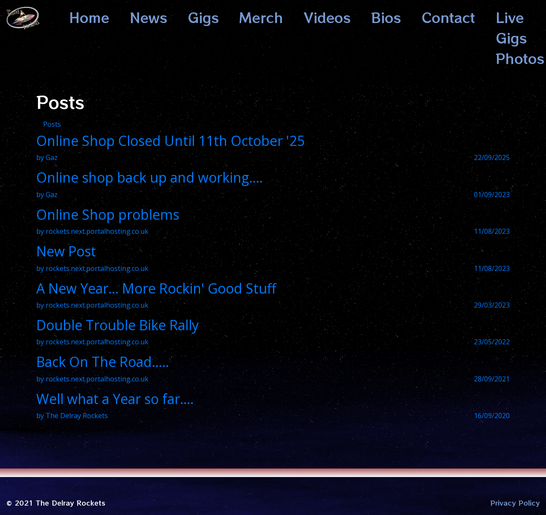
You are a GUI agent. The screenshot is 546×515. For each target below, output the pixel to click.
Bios (386, 17)
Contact (448, 17)
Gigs (203, 17)
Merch (261, 17)
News (148, 17)
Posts (52, 124)
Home (89, 17)
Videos (327, 17)
